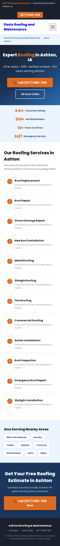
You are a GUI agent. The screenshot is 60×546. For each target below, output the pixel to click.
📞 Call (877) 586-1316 (30, 83)
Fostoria (42, 445)
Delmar (25, 445)
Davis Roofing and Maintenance (22, 37)
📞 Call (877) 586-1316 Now (30, 503)
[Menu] (52, 27)
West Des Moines (17, 437)
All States (14, 530)
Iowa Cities (27, 530)
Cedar (10, 445)
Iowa (46, 37)
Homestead (13, 453)
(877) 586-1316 (30, 15)
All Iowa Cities (30, 94)
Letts (31, 453)
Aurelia (38, 437)
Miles (44, 453)
